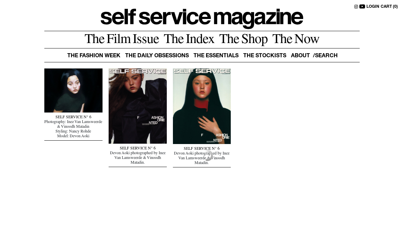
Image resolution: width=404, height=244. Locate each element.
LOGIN (372, 7)
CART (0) (389, 7)
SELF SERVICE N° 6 (73, 118)
